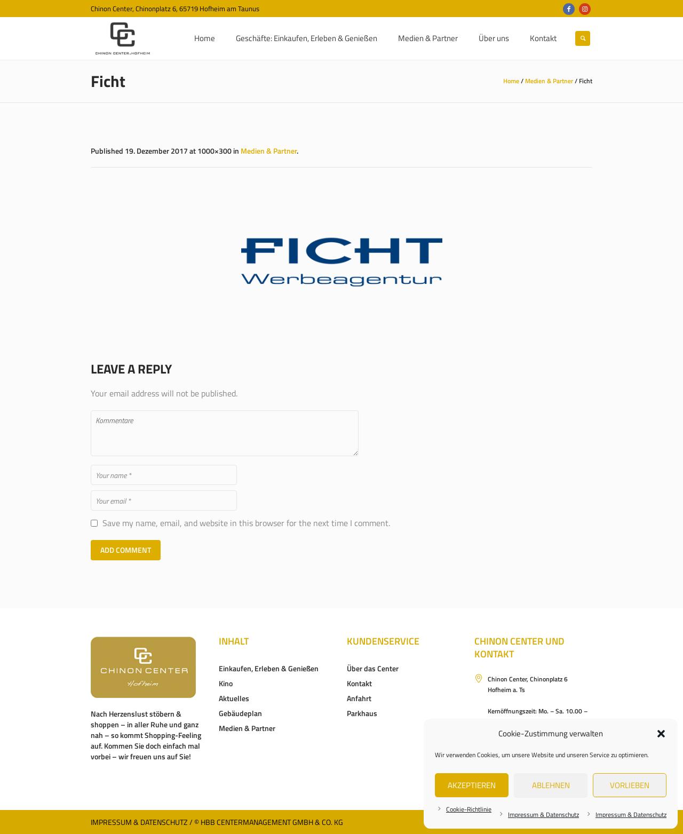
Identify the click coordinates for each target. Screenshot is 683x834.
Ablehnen (551, 785)
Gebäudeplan (240, 713)
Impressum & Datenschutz (543, 814)
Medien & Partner (549, 81)
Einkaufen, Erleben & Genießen (269, 668)
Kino (226, 683)
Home (511, 81)
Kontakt (359, 683)
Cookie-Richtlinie (468, 809)
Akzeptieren (472, 785)
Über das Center (373, 668)
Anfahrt (359, 698)
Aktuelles (234, 698)
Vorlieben (629, 785)
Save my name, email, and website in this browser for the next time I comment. (246, 523)
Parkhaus (362, 713)
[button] (661, 733)
